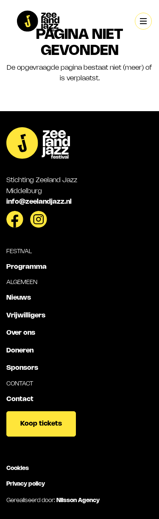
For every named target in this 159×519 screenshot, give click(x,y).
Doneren (19, 350)
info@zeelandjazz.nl (39, 202)
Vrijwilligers (25, 315)
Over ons (20, 333)
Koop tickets (41, 424)
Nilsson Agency (78, 500)
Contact (19, 399)
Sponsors (22, 368)
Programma (26, 267)
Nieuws (18, 298)
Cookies (17, 468)
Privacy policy (25, 484)
